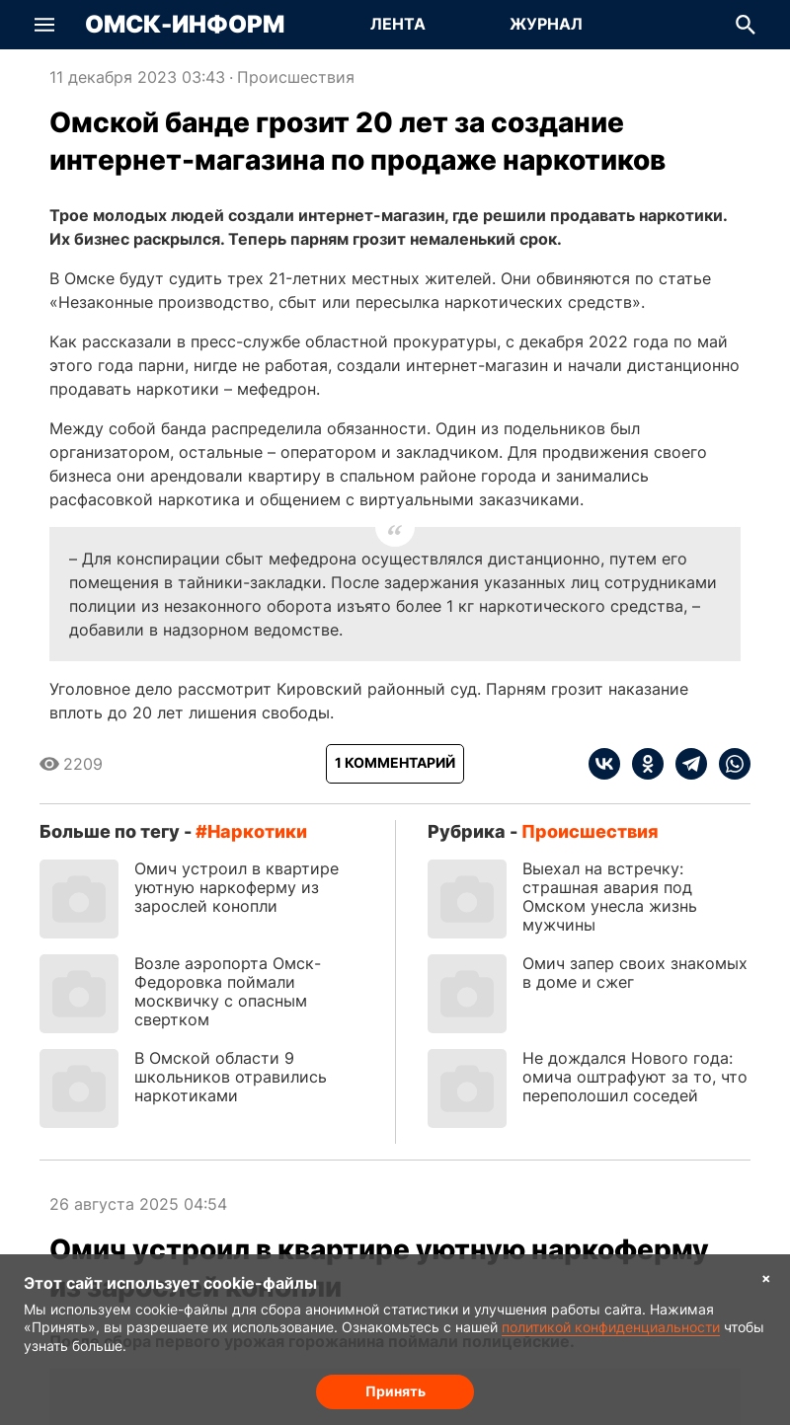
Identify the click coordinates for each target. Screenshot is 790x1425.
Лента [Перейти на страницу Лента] (398, 24)
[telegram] (685, 764)
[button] (44, 24)
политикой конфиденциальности (611, 1326)
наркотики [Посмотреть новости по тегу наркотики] (257, 831)
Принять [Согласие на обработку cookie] (395, 1391)
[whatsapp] (728, 764)
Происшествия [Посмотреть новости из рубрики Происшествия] (296, 77)
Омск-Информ (184, 24)
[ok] (642, 764)
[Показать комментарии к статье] (395, 764)
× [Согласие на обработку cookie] (766, 1277)
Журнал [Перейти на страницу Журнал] (546, 24)
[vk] (604, 764)
